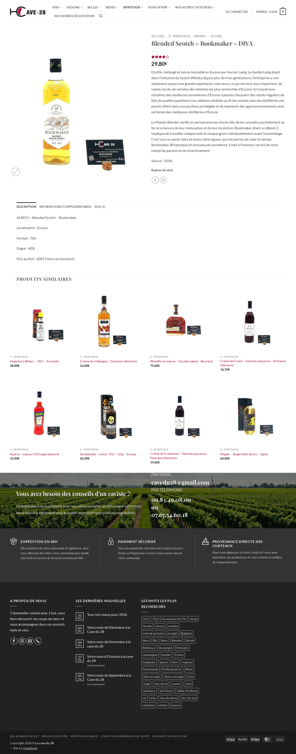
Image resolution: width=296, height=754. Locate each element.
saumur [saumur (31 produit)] (176, 683)
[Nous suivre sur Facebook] (14, 641)
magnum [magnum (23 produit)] (187, 662)
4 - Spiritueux (179, 36)
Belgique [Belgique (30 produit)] (186, 633)
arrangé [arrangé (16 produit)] (172, 633)
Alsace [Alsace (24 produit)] (160, 626)
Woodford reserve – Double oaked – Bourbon (181, 361)
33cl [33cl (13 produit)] (145, 619)
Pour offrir (159, 7)
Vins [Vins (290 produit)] (153, 698)
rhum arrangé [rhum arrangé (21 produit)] (151, 676)
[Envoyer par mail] (163, 180)
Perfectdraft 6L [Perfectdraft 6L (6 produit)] (172, 669)
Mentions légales (84, 736)
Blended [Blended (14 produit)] (177, 640)
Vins (57, 7)
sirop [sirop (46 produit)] (188, 683)
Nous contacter (55, 736)
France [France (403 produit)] (179, 655)
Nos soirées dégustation (74, 16)
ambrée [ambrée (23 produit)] (173, 626)
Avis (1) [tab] (99, 206)
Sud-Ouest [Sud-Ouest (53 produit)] (166, 691)
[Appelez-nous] (38, 641)
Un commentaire (101, 665)
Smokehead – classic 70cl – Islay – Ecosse (108, 454)
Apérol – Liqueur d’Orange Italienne (34, 454)
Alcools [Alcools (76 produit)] (147, 626)
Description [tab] (26, 206)
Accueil (157, 36)
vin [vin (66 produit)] (144, 698)
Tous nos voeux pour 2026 (107, 614)
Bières (112, 7)
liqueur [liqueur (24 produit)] (164, 662)
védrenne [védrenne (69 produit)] (149, 705)
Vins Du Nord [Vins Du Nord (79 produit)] (168, 698)
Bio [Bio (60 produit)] (155, 640)
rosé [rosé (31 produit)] (190, 676)
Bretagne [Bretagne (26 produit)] (182, 648)
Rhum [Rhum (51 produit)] (189, 669)
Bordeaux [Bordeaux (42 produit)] (149, 648)
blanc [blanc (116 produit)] (164, 640)
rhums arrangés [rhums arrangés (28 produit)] (174, 676)
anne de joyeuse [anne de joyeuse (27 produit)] (153, 633)
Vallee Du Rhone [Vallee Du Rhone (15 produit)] (187, 691)
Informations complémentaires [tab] (65, 206)
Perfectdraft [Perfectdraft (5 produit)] (150, 669)
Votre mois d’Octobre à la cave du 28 (110, 658)
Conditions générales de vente (124, 736)
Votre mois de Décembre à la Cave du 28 (108, 629)
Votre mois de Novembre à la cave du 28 (109, 644)
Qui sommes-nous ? (24, 736)
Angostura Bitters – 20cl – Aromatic (35, 361)
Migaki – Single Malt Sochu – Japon (244, 454)
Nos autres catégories (195, 7)
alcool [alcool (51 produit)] (193, 619)
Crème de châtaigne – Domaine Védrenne (108, 361)
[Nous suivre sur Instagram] (22, 641)
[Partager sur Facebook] (155, 180)
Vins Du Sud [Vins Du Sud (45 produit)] (188, 698)
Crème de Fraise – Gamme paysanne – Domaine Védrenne (253, 363)
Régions (74, 7)
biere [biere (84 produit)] (146, 640)
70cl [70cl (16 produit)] (155, 619)
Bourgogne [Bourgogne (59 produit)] (166, 648)
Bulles (94, 7)
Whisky (200, 36)
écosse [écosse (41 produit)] (175, 705)
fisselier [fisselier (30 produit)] (166, 655)
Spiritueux (133, 7)
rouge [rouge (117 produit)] (146, 683)
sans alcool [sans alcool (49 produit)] (161, 683)
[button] (237, 12)
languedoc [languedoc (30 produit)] (149, 662)
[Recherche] (100, 16)
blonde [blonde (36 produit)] (190, 640)
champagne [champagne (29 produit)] (150, 655)
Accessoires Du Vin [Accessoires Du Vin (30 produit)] (174, 619)
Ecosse (216, 36)
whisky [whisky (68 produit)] (163, 705)
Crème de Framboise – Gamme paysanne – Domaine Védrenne (179, 456)
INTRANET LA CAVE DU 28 (169, 736)
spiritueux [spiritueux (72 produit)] (149, 691)
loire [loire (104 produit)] (175, 662)
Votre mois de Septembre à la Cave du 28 (109, 677)
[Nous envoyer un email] (30, 641)
